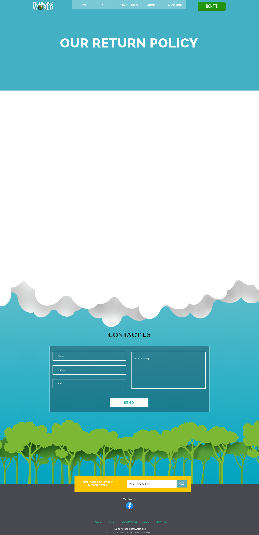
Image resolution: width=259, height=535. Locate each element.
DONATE (212, 6)
